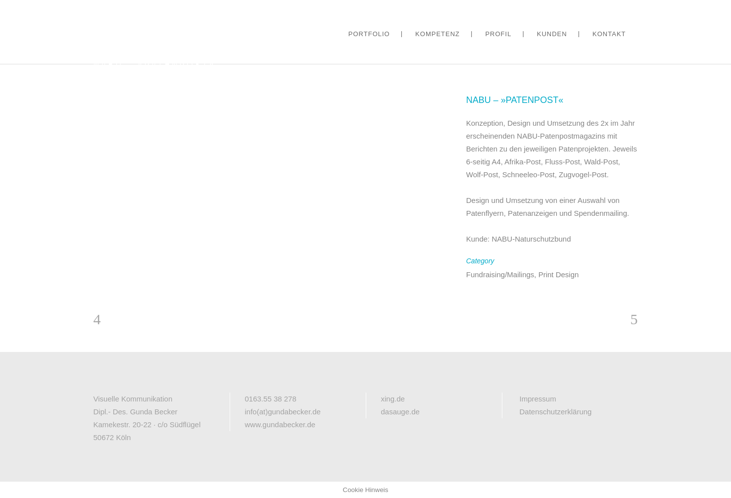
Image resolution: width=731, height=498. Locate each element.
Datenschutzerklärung (556, 411)
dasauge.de (400, 411)
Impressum (538, 399)
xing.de (393, 399)
